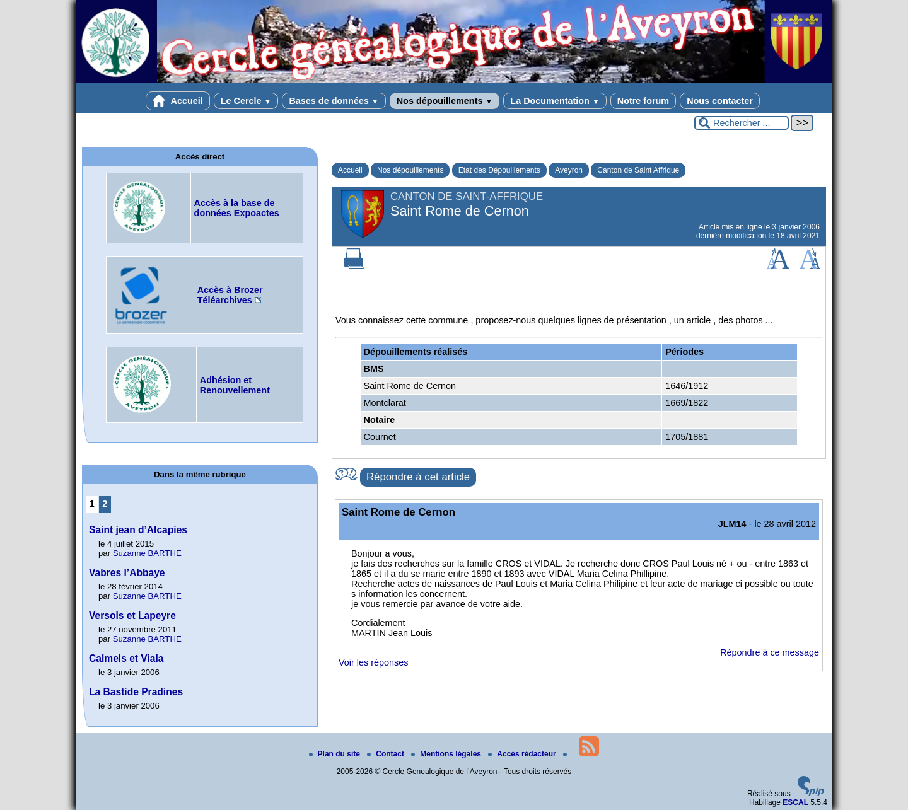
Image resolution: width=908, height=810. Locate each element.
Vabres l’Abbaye (127, 572)
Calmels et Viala (126, 658)
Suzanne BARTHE (147, 553)
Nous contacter (720, 101)
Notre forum (643, 101)
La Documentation (554, 101)
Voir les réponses (373, 662)
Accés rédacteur (523, 753)
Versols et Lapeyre (132, 615)
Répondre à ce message (769, 652)
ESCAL (795, 802)
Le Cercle (246, 101)
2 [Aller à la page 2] (104, 504)
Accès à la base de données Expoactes (236, 208)
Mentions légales (447, 753)
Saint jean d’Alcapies (138, 529)
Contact (386, 753)
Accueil (178, 101)
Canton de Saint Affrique (638, 170)
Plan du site (336, 753)
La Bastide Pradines (136, 691)
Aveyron (569, 170)
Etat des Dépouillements (499, 170)
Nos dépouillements (445, 101)
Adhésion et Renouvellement (235, 385)
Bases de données (333, 101)
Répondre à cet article (418, 477)
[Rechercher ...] (741, 123)
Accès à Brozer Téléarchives (230, 295)
